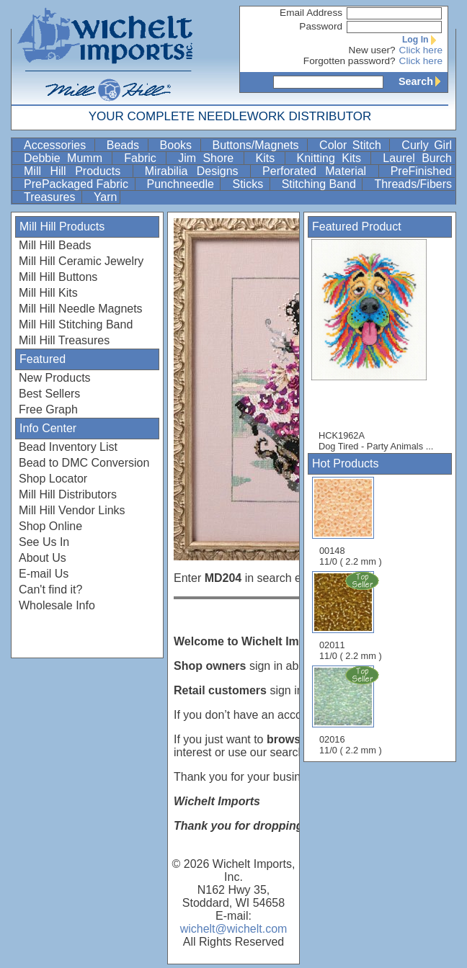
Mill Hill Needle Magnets (81, 308)
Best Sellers (49, 393)
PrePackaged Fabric (78, 184)
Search (423, 81)
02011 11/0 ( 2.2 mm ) (351, 615)
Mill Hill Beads (55, 245)
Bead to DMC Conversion (84, 463)
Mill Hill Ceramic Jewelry (81, 261)
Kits (269, 158)
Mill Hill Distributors (68, 494)
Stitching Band (321, 184)
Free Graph (48, 409)
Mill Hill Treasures (64, 340)
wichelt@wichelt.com (234, 929)
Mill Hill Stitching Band (76, 324)
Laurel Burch (417, 158)
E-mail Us (43, 574)
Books (178, 145)
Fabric (143, 158)
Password (320, 26)
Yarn (105, 197)
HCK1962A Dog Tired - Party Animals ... (376, 345)
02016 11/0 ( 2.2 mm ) (351, 710)
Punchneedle (182, 184)
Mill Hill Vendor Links (72, 510)
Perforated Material (318, 171)
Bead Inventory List (68, 447)
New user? (372, 50)
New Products (55, 378)
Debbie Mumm (66, 158)
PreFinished (421, 171)
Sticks (249, 184)
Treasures (51, 197)
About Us (42, 558)
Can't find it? (50, 589)
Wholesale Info (57, 605)
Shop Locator (53, 478)
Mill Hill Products (77, 171)
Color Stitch (352, 145)
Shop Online (50, 526)
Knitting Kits (332, 158)
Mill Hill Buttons (58, 277)
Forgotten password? (349, 60)
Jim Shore (209, 158)
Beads (126, 145)
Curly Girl (426, 145)
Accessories (58, 145)
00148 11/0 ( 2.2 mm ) (350, 522)
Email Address (311, 12)
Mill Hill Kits (48, 293)
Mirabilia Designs (196, 171)
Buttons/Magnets (259, 145)
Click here (420, 50)
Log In (422, 40)
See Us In (44, 542)
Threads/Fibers (413, 184)
